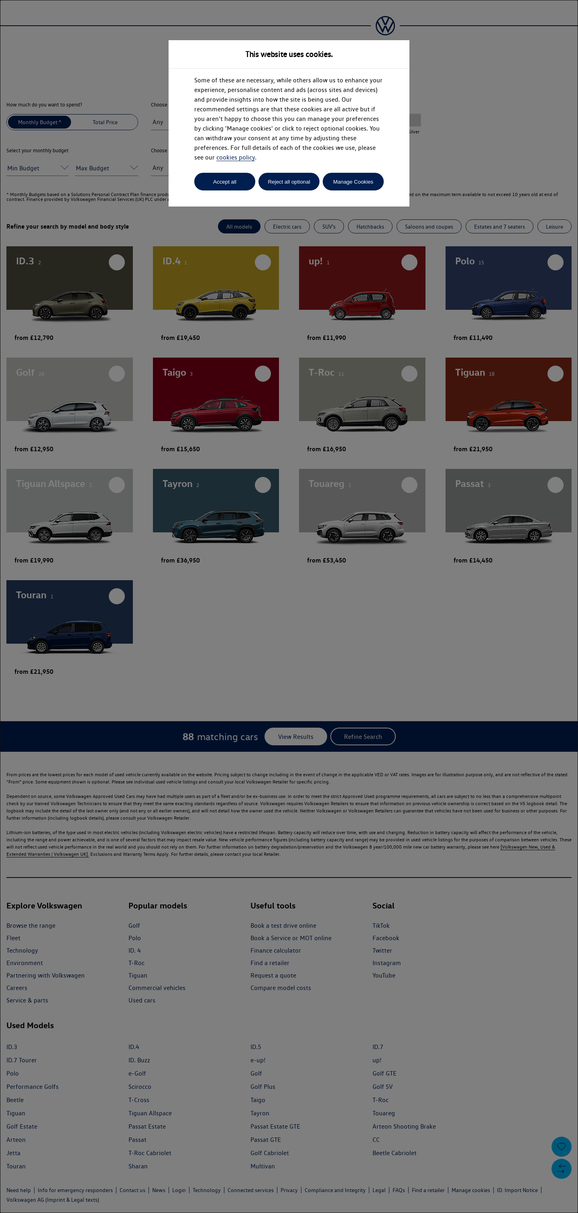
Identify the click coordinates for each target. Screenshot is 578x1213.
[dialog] (289, 606)
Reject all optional (289, 182)
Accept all (224, 182)
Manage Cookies (353, 182)
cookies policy (235, 157)
